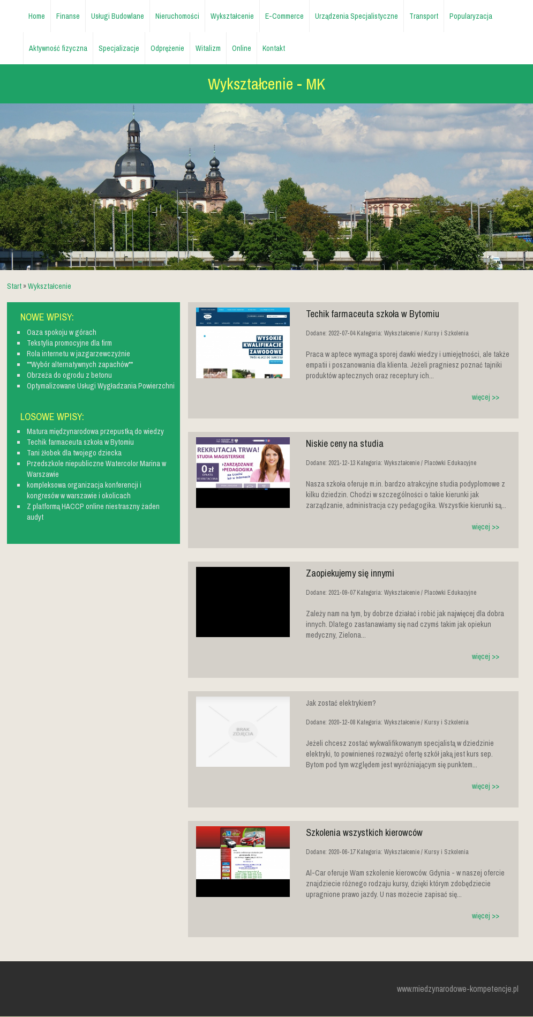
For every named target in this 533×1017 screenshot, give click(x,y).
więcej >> (485, 397)
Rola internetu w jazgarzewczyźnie (78, 353)
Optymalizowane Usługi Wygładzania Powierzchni (101, 386)
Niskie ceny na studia (345, 443)
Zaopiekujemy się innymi (350, 573)
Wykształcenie (49, 286)
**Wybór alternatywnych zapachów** (80, 364)
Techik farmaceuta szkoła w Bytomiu (372, 313)
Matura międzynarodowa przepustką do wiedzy (95, 431)
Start (14, 286)
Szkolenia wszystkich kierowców (364, 832)
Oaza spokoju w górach (61, 332)
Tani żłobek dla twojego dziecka (74, 453)
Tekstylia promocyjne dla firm (69, 343)
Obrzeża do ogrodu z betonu (69, 375)
